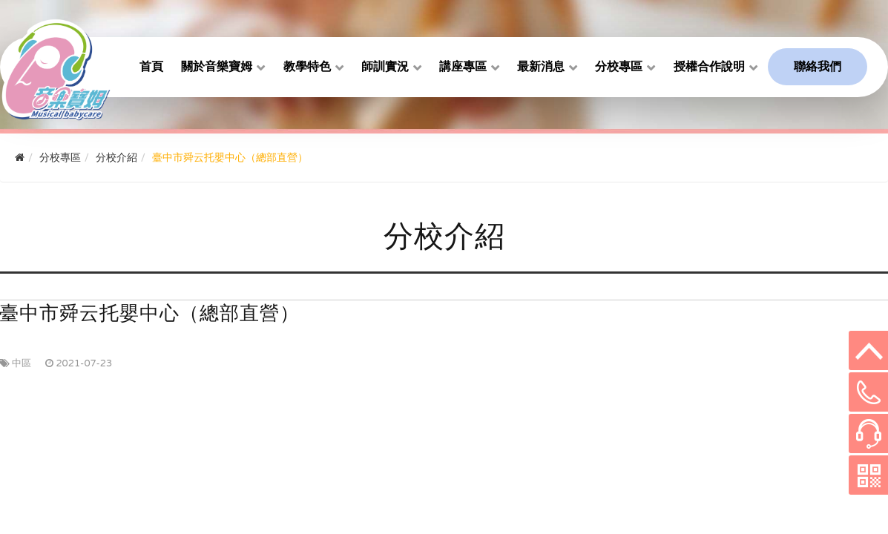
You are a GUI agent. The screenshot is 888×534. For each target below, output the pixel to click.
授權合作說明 (709, 66)
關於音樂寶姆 (216, 66)
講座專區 (463, 66)
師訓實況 (385, 66)
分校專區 (618, 66)
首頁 (151, 66)
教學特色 (307, 66)
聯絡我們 (817, 66)
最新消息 (541, 66)
